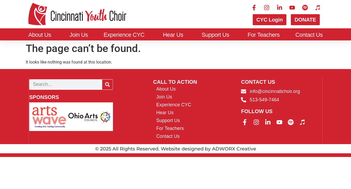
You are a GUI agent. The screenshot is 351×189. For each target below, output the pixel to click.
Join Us (78, 35)
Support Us (217, 35)
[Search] (107, 85)
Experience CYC (125, 35)
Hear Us (174, 35)
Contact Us (309, 35)
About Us (41, 35)
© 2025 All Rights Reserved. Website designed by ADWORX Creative (175, 149)
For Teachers (263, 35)
